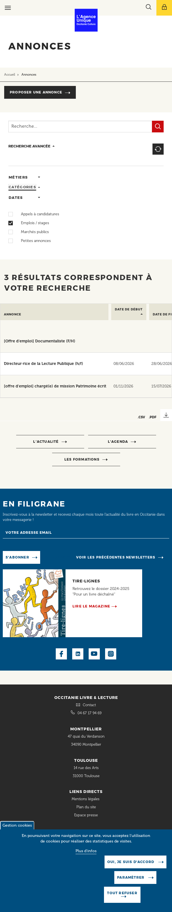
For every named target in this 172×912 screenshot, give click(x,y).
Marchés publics (32, 232)
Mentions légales (86, 799)
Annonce (12, 314)
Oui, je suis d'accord (131, 867)
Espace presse (86, 815)
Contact (89, 705)
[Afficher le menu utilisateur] (164, 8)
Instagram (110, 653)
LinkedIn (77, 653)
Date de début (129, 309)
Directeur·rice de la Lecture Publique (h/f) (43, 363)
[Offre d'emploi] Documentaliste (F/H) (39, 341)
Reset (158, 149)
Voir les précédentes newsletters (115, 557)
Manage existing (59, 557)
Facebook (61, 653)
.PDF (152, 417)
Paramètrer (131, 883)
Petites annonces (33, 241)
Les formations (82, 459)
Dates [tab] (16, 197)
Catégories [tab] (22, 187)
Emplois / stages (32, 223)
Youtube (94, 653)
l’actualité (46, 441)
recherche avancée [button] (29, 146)
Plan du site (86, 807)
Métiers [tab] (18, 177)
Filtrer (158, 126)
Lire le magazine (91, 606)
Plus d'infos (86, 856)
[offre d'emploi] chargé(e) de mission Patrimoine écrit (55, 386)
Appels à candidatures (37, 214)
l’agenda (118, 441)
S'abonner (17, 557)
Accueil (9, 74)
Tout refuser (122, 898)
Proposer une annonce (36, 92)
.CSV (141, 417)
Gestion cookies (17, 830)
